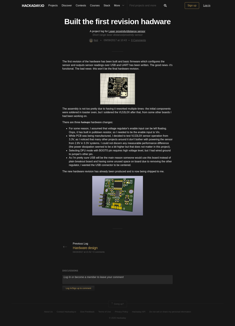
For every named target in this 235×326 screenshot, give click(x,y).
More (120, 6)
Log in (206, 5)
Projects (53, 5)
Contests (81, 5)
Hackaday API (138, 311)
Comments (138, 40)
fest (93, 40)
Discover (67, 5)
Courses (95, 5)
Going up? (117, 304)
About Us (48, 311)
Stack (107, 5)
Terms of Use (104, 311)
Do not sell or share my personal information (170, 311)
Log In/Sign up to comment (78, 288)
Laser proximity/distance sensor (127, 31)
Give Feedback (87, 311)
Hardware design (85, 248)
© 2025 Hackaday (117, 318)
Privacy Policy (121, 311)
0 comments (99, 252)
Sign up (192, 5)
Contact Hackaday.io (66, 311)
